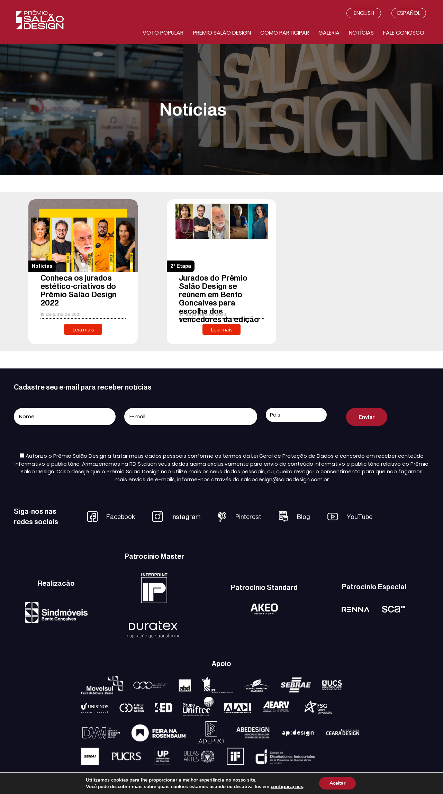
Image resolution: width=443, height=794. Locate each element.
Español (408, 13)
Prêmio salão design (222, 33)
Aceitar (337, 783)
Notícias (361, 33)
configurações (287, 786)
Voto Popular (163, 33)
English (364, 13)
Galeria (329, 33)
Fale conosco (403, 33)
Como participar (284, 33)
